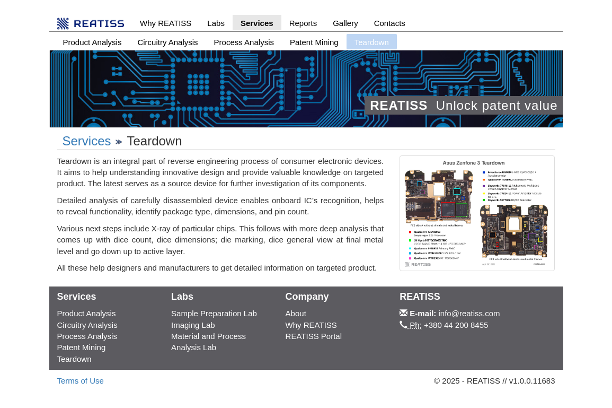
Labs (216, 23)
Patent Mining (314, 42)
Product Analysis (92, 42)
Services (257, 23)
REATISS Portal (314, 336)
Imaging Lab (193, 324)
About (296, 313)
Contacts (389, 23)
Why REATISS (165, 23)
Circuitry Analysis (167, 42)
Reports (303, 23)
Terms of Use (80, 380)
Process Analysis (244, 42)
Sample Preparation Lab (214, 313)
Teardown (74, 358)
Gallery (345, 23)
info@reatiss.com (469, 313)
